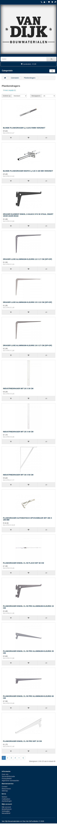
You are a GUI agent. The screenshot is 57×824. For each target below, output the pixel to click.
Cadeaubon (6, 799)
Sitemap (5, 791)
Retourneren (6, 789)
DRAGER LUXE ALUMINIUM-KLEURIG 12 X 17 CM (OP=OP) (27, 259)
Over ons (5, 774)
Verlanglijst (6, 811)
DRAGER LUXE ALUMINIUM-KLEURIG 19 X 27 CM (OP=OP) (27, 345)
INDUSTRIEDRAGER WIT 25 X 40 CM (18, 432)
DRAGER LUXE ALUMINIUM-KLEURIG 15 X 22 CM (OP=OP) (27, 302)
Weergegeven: (36, 96)
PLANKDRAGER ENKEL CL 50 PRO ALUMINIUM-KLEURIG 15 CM (28, 607)
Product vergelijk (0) (9, 90)
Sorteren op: (7, 96)
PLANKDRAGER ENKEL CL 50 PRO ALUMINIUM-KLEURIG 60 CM (28, 697)
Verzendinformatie (8, 776)
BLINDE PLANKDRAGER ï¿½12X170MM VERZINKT (24, 128)
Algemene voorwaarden (10, 781)
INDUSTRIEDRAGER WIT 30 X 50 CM (18, 475)
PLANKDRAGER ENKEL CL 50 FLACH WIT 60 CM (23, 563)
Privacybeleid (6, 778)
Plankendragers (29, 78)
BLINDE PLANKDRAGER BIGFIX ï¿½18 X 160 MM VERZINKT (28, 171)
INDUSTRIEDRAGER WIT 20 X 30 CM (18, 388)
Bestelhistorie (7, 809)
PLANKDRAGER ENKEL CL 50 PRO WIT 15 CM (22, 741)
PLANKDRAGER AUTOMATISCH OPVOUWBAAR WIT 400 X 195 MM (27, 519)
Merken (4, 797)
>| (23, 758)
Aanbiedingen (7, 801)
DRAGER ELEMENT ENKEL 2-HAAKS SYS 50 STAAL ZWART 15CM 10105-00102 (28, 215)
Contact (4, 787)
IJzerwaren (15, 78)
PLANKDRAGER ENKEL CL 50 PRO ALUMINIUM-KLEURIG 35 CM (28, 652)
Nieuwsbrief (6, 813)
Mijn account (6, 807)
